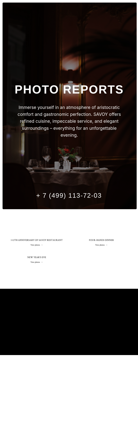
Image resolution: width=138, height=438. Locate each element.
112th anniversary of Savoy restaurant (37, 240)
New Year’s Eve (36, 298)
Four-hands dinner (101, 240)
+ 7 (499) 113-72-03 (69, 195)
